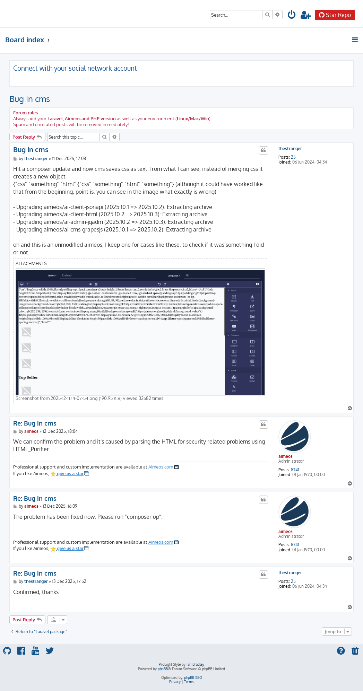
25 (293, 157)
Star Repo (335, 14)
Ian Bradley (195, 664)
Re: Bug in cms (35, 423)
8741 (295, 469)
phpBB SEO (193, 677)
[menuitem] (292, 15)
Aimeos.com (160, 467)
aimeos (285, 456)
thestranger (290, 148)
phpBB (163, 669)
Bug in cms (29, 98)
